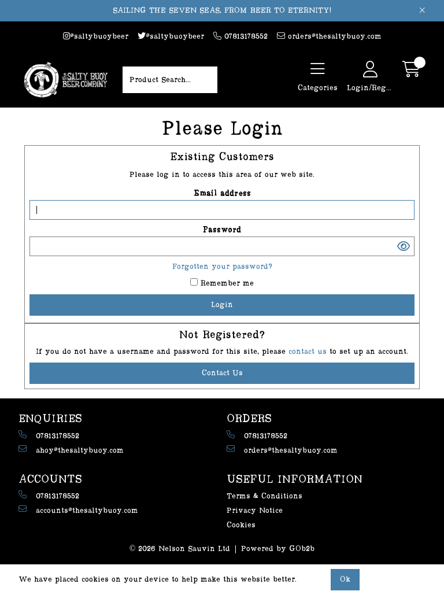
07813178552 (240, 36)
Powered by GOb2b (277, 549)
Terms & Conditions (264, 496)
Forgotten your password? (222, 267)
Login (222, 305)
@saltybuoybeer (95, 36)
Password (222, 230)
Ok (345, 579)
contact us (309, 352)
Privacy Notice (255, 511)
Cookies (241, 525)
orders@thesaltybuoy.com (329, 36)
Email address (222, 194)
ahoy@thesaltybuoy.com (71, 449)
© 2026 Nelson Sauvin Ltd (180, 549)
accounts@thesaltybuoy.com (78, 510)
